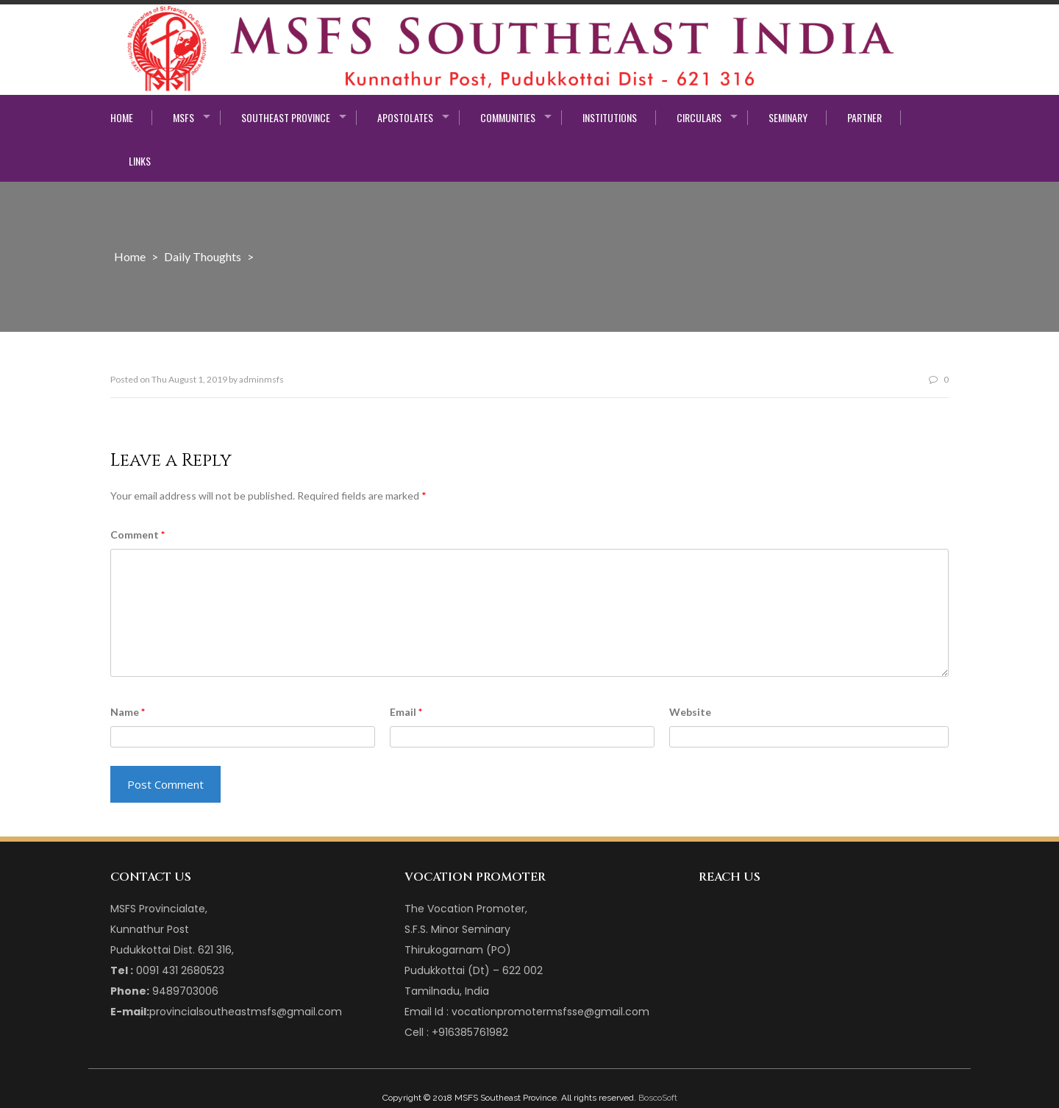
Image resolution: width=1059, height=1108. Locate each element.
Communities (507, 117)
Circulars (699, 117)
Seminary (788, 117)
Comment (137, 534)
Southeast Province (285, 117)
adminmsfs (261, 379)
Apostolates (405, 117)
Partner (864, 117)
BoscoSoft (657, 1098)
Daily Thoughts (202, 256)
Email (406, 712)
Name (127, 712)
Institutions (609, 117)
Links (140, 161)
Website (690, 712)
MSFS (183, 117)
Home (121, 117)
